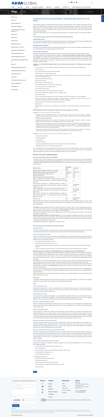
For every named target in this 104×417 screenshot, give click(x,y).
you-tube (43, 386)
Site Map (64, 385)
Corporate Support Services (17, 56)
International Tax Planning (17, 50)
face (43, 392)
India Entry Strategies (16, 26)
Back (35, 371)
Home (13, 7)
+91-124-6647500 (82, 390)
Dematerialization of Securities (18, 67)
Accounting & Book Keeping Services (19, 59)
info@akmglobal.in (81, 392)
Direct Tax (13, 37)
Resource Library (37, 7)
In (74, 3)
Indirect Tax (14, 40)
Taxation (13, 34)
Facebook (76, 3)
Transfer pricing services (16, 53)
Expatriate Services (15, 43)
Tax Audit (13, 77)
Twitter (69, 3)
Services (20, 7)
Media (27, 7)
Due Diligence (14, 86)
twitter (43, 383)
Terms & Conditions (66, 390)
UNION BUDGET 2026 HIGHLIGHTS (81, 7)
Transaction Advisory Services (18, 80)
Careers (57, 7)
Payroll (12, 64)
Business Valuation (15, 83)
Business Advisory (15, 23)
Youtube (72, 3)
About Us (49, 7)
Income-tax (50, 29)
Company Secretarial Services (18, 70)
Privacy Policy (65, 388)
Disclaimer (64, 392)
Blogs (63, 383)
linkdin (43, 389)
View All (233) (14, 89)
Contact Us (66, 7)
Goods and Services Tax (16, 47)
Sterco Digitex (90, 415)
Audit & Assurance (15, 73)
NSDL (42, 366)
